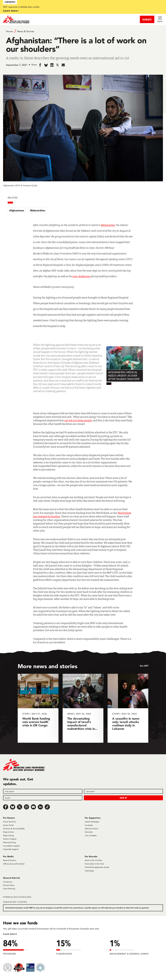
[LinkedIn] (40, 807)
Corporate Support (10, 849)
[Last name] (123, 791)
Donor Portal (8, 825)
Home (9, 31)
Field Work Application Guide (97, 867)
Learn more (10, 10)
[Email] (42, 797)
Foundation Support (11, 846)
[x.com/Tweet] (19, 807)
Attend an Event (91, 828)
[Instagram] (26, 807)
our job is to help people (78, 420)
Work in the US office (93, 860)
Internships (89, 871)
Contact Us (7, 882)
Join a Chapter (91, 835)
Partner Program (9, 839)
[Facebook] (5, 807)
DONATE (147, 19)
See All (143, 666)
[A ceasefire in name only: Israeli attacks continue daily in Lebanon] (128, 708)
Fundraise (89, 825)
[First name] (42, 791)
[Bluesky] (12, 807)
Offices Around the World (13, 864)
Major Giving (8, 835)
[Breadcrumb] (83, 31)
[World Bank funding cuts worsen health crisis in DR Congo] (38, 708)
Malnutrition (37, 210)
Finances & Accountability (14, 828)
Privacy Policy (8, 885)
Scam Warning (9, 888)
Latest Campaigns (92, 821)
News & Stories (25, 31)
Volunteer (89, 832)
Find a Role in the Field (94, 864)
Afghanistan (16, 210)
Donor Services (9, 821)
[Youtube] (33, 807)
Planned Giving (9, 842)
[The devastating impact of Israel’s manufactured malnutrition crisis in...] (83, 708)
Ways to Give (8, 832)
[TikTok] (47, 807)
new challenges (81, 276)
